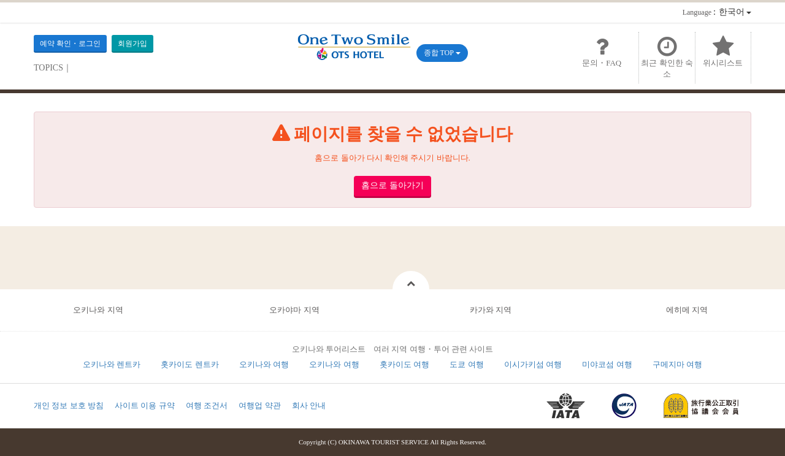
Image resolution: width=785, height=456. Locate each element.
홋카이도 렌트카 (189, 364)
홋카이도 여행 (404, 364)
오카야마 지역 (294, 309)
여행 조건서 (207, 405)
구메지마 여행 (677, 364)
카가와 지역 (490, 309)
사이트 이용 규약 (145, 405)
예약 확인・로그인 (70, 43)
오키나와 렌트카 (111, 364)
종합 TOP (442, 52)
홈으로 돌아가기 (392, 185)
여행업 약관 (259, 405)
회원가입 (132, 43)
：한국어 (717, 12)
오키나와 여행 (264, 364)
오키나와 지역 (98, 309)
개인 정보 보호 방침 (69, 405)
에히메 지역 (687, 309)
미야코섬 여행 (607, 364)
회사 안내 (309, 405)
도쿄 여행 (466, 364)
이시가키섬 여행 (533, 364)
